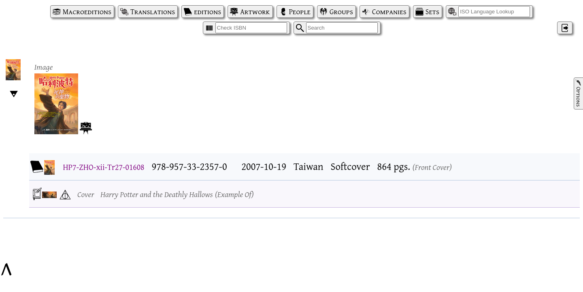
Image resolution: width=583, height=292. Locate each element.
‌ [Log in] (564, 27)
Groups (341, 11)
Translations (152, 11)
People (300, 11)
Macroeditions (87, 11)
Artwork (255, 11)
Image (43, 67)
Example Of (234, 194)
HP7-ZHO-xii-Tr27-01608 (104, 167)
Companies (389, 11)
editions (207, 11)
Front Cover (432, 167)
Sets (432, 11)
